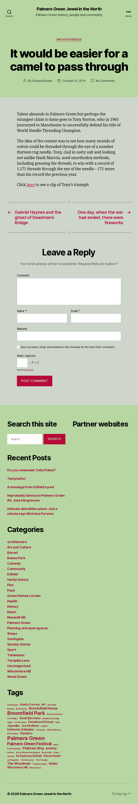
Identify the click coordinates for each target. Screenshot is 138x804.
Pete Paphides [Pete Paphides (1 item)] (14, 749)
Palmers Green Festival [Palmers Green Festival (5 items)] (29, 743)
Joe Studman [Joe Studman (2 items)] (30, 725)
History (13, 606)
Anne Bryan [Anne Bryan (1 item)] (12, 705)
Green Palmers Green (24, 596)
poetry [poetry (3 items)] (51, 748)
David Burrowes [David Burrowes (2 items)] (30, 718)
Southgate (15, 639)
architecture (17, 542)
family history (18, 579)
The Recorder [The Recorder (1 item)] (27, 760)
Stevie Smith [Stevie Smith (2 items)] (52, 756)
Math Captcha (26, 356)
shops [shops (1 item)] (56, 752)
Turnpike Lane (18, 660)
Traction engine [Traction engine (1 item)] (39, 764)
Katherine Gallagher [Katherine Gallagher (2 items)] (20, 729)
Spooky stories (18, 644)
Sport (11, 650)
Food (11, 590)
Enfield (12, 574)
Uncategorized (69, 39)
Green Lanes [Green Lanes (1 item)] (20, 722)
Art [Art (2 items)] (43, 704)
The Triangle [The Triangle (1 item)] (42, 760)
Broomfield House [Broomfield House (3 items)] (43, 708)
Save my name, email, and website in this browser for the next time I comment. (67, 347)
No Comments (105, 81)
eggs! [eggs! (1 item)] (10, 722)
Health (12, 601)
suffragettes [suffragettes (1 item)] (13, 760)
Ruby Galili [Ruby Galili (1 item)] (46, 752)
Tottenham (15, 655)
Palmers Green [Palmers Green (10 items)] (26, 738)
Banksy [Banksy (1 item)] (10, 709)
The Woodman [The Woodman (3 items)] (19, 763)
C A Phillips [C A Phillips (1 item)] (12, 718)
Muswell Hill (16, 617)
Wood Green (17, 677)
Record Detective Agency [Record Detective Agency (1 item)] (28, 752)
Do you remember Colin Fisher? (31, 470)
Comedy (13, 563)
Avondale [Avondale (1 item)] (51, 705)
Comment (23, 275)
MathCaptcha (29, 370)
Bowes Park (16, 558)
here (31, 184)
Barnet (12, 553)
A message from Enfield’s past (30, 487)
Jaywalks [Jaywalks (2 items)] (13, 725)
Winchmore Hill (19, 671)
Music (12, 612)
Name (22, 311)
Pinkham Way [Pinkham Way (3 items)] (33, 748)
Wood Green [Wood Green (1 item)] (35, 768)
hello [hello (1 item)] (57, 722)
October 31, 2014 (74, 81)
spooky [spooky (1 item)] (10, 756)
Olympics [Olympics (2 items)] (26, 733)
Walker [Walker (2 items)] (53, 763)
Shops (12, 633)
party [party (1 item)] (55, 744)
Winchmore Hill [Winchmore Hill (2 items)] (17, 767)
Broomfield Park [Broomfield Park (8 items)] (26, 713)
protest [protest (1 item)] (10, 752)
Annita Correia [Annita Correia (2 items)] (29, 704)
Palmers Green (18, 623)
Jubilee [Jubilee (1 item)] (44, 726)
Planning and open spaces (27, 628)
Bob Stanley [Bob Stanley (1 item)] (21, 709)
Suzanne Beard (42, 81)
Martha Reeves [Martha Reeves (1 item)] (54, 730)
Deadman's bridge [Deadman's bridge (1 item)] (50, 718)
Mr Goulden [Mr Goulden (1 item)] (12, 733)
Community (16, 569)
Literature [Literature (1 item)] (40, 730)
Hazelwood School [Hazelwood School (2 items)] (40, 722)
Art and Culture (19, 547)
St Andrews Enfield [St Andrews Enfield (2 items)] (29, 756)
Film (10, 585)
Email (75, 311)
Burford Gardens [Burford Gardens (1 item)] (55, 714)
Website (22, 329)
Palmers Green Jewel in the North (69, 9)
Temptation (16, 478)
